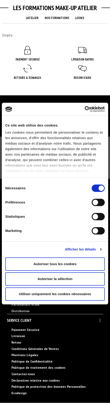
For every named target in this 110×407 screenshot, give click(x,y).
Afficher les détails (80, 249)
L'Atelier (32, 18)
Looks (79, 18)
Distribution (20, 311)
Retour (16, 342)
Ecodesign (19, 393)
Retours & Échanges (27, 78)
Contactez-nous (23, 374)
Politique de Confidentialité (31, 361)
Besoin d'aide (82, 78)
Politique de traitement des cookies (38, 368)
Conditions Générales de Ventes (35, 349)
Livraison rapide (82, 59)
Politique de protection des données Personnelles (48, 387)
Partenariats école (25, 304)
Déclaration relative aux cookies (35, 380)
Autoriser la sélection (55, 279)
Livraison (18, 336)
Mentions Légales (24, 355)
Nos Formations (57, 18)
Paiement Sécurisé (28, 59)
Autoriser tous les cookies (55, 264)
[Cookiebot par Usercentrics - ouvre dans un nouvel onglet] (85, 109)
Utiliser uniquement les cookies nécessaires (55, 294)
